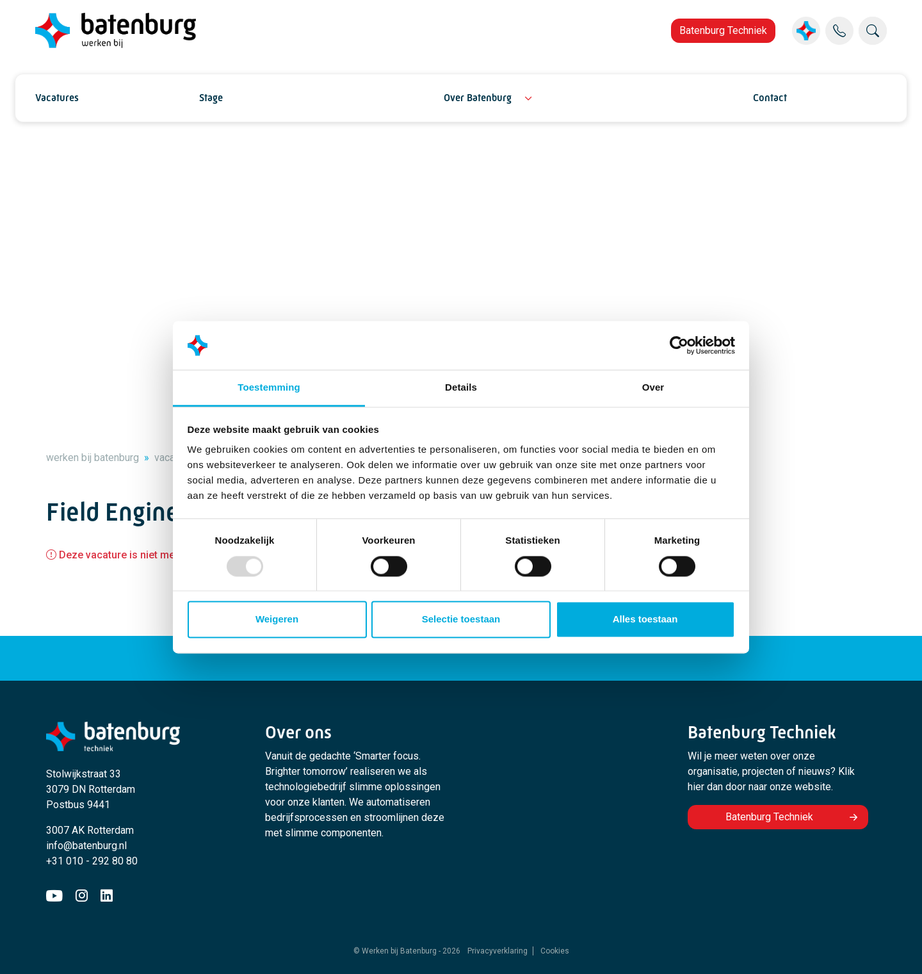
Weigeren (276, 619)
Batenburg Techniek (723, 30)
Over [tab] (653, 387)
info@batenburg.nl (86, 846)
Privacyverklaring (497, 950)
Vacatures (57, 98)
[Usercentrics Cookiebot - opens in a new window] (679, 345)
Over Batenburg (478, 98)
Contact (770, 98)
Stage (211, 98)
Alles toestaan (645, 619)
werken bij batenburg (92, 457)
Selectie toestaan (461, 619)
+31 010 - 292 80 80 (92, 861)
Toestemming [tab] (269, 387)
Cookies (554, 950)
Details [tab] (461, 387)
